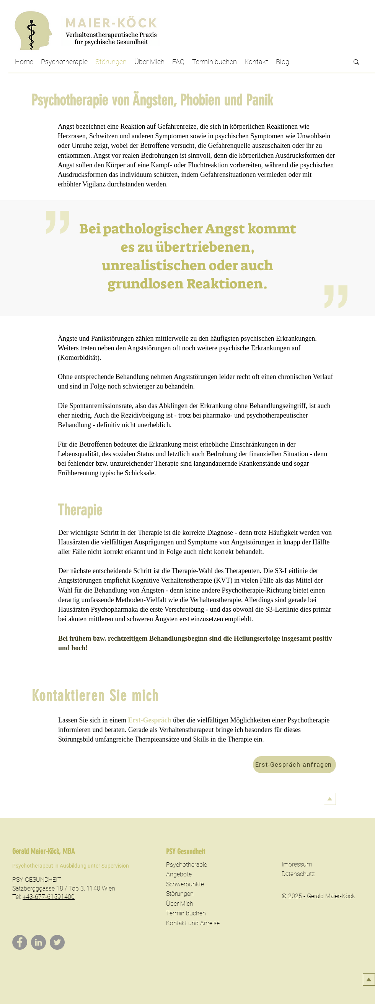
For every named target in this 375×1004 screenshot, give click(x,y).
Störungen (180, 893)
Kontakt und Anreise (193, 923)
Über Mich (179, 903)
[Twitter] (57, 942)
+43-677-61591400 (49, 896)
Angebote (179, 874)
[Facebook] (19, 942)
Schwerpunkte (185, 884)
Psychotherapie (186, 864)
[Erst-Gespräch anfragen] (294, 764)
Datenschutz (298, 874)
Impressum (297, 864)
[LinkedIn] (38, 942)
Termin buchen (186, 913)
